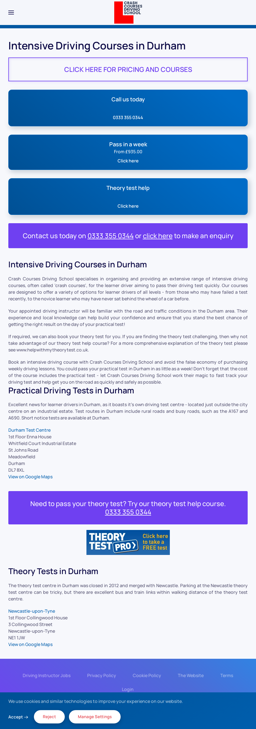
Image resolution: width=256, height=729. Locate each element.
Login (127, 689)
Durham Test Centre (29, 430)
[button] (11, 12)
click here (158, 235)
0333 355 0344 (111, 235)
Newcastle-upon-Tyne (31, 611)
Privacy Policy (100, 675)
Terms (225, 675)
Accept (15, 717)
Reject (49, 717)
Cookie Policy (145, 675)
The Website (189, 675)
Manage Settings (95, 717)
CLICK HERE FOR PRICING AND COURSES (128, 69)
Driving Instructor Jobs (45, 675)
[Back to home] (128, 12)
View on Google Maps (30, 477)
